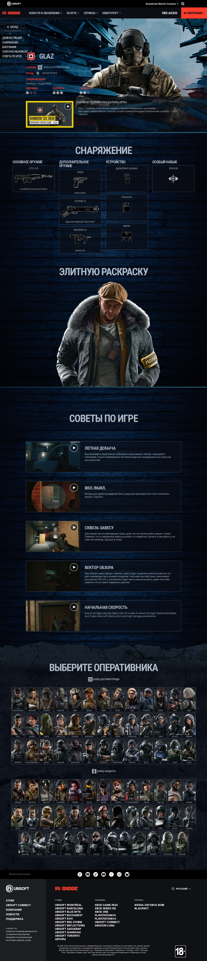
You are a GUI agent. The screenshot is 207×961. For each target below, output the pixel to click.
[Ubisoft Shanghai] (73, 932)
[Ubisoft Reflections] (73, 925)
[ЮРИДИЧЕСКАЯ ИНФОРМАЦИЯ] (24, 937)
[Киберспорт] (111, 13)
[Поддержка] (24, 918)
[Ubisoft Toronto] (73, 935)
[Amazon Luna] (113, 925)
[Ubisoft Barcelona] (73, 908)
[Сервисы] (91, 13)
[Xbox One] (113, 911)
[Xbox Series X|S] (113, 908)
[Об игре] (73, 13)
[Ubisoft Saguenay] (73, 928)
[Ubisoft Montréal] (73, 904)
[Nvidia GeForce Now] (152, 904)
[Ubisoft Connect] (24, 905)
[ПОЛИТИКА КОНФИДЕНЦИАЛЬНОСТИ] (24, 931)
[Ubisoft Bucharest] (73, 915)
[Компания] (24, 909)
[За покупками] (194, 13)
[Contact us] (24, 928)
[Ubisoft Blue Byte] (73, 911)
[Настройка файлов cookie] (18, 940)
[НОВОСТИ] (24, 914)
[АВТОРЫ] (73, 939)
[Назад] (12, 27)
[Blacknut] (152, 908)
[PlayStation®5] (113, 915)
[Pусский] (181, 888)
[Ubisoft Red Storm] (73, 921)
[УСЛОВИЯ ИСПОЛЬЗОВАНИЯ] (24, 934)
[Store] (24, 900)
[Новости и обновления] (45, 13)
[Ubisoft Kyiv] (73, 918)
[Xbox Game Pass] (113, 904)
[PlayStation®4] (113, 918)
